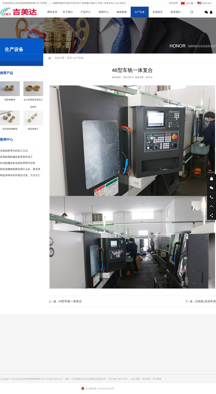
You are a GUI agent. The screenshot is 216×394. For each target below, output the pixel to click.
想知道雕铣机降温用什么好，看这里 (20, 169)
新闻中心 (104, 12)
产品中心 (86, 12)
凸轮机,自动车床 (205, 301)
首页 (69, 58)
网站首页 (52, 12)
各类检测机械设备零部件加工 (16, 157)
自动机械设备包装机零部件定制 (17, 163)
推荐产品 (6, 73)
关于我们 (68, 12)
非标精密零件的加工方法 (14, 150)
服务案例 (122, 12)
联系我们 (176, 12)
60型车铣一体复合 (70, 301)
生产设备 (140, 12)
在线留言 (158, 12)
